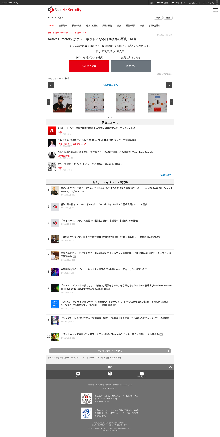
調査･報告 (107, 25)
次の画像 (169, 85)
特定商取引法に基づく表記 (122, 385)
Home (78, 376)
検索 (158, 18)
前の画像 (51, 85)
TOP (110, 367)
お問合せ (91, 385)
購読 (168, 18)
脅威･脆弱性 (92, 25)
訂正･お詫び (154, 25)
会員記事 (63, 25)
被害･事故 (76, 25)
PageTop (164, 175)
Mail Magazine (141, 376)
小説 (142, 25)
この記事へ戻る (110, 85)
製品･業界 (130, 25)
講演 (119, 25)
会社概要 (108, 385)
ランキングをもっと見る (110, 351)
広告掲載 (99, 385)
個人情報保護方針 (111, 388)
